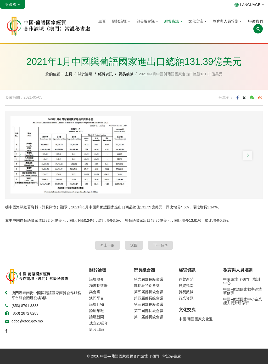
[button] (20, 155)
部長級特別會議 (147, 285)
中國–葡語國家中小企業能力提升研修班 (242, 301)
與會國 (94, 292)
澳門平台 (96, 298)
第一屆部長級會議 (148, 317)
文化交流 (197, 21)
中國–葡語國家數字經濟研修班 (242, 291)
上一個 (107, 245)
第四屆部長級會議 (148, 298)
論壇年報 (96, 311)
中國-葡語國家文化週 (196, 319)
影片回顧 (96, 329)
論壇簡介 (96, 279)
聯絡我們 (255, 21)
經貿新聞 (186, 279)
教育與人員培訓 (227, 21)
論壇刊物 (96, 304)
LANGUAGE (249, 5)
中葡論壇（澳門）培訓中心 (241, 281)
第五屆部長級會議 (148, 292)
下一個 (160, 245)
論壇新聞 (96, 317)
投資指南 (186, 285)
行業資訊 (186, 298)
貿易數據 (126, 74)
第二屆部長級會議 (148, 311)
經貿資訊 (173, 21)
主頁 (102, 21)
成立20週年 (98, 323)
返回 (134, 245)
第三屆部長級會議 (148, 304)
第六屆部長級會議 (148, 279)
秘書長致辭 (98, 285)
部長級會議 (147, 21)
